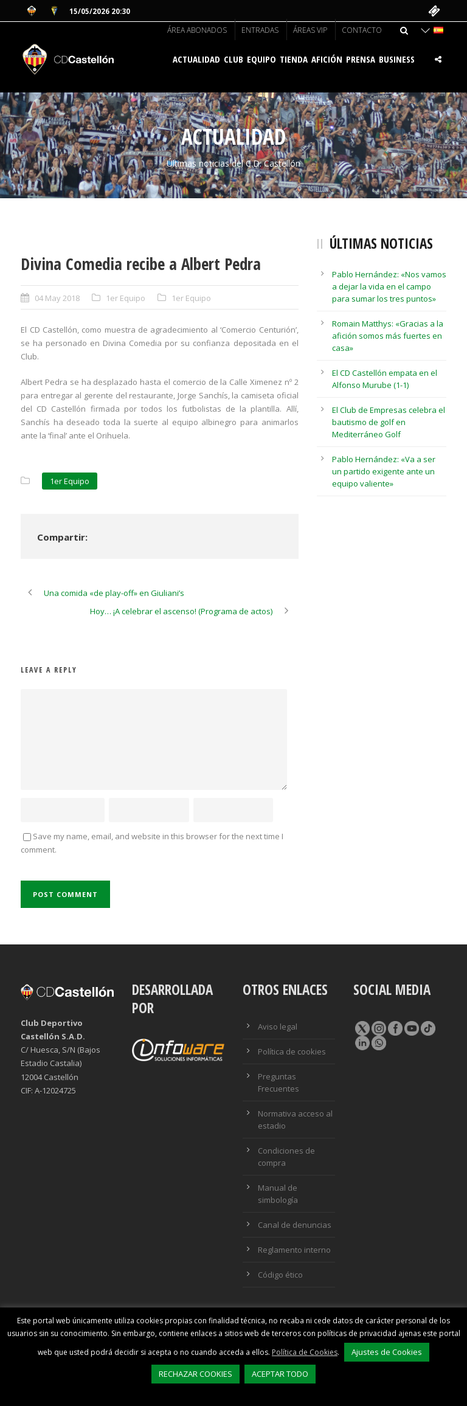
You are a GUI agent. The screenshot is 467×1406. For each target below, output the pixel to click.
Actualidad (196, 59)
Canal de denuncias (294, 1224)
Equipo (261, 59)
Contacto (362, 30)
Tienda (294, 59)
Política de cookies (292, 1051)
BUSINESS (397, 59)
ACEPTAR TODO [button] (280, 1373)
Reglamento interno (294, 1249)
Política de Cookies (304, 1352)
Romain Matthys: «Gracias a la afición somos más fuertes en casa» (387, 335)
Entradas (259, 30)
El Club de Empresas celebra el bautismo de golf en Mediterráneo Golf (388, 422)
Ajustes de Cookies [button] (386, 1351)
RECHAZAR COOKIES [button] (195, 1373)
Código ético (280, 1274)
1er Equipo (125, 298)
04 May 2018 (57, 298)
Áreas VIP (310, 30)
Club (233, 59)
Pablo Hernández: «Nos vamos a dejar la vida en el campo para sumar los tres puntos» (389, 286)
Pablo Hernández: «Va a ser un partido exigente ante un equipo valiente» (383, 471)
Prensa (360, 59)
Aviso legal (277, 1026)
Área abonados (197, 30)
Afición (326, 59)
